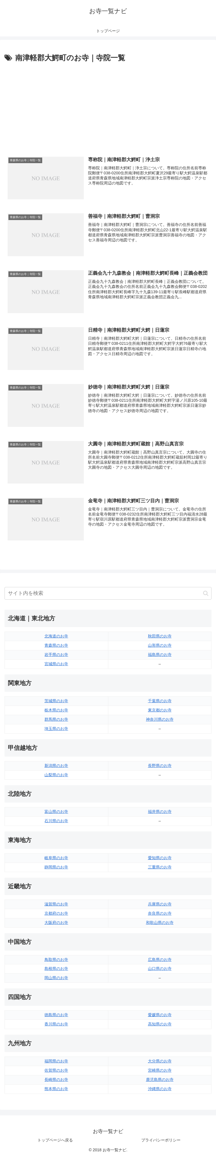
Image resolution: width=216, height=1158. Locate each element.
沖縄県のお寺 (160, 1089)
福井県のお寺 (160, 811)
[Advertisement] (108, 106)
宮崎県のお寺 (160, 1070)
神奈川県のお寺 (160, 719)
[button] (206, 593)
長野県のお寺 (160, 765)
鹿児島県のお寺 (160, 1079)
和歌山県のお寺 (160, 922)
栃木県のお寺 (56, 710)
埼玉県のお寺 (56, 728)
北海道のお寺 (56, 636)
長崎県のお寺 (56, 1079)
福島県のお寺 (160, 654)
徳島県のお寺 (56, 1015)
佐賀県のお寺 (56, 1070)
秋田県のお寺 (160, 636)
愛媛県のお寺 (160, 1015)
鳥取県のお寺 (56, 959)
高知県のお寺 (160, 1024)
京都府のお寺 (56, 913)
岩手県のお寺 (56, 654)
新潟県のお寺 (56, 765)
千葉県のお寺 (160, 701)
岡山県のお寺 (56, 978)
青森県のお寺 (56, 645)
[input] (108, 593)
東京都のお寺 (160, 710)
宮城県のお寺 (56, 664)
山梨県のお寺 (56, 775)
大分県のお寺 (160, 1061)
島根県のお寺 (56, 968)
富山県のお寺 (56, 811)
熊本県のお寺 (56, 1089)
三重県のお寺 (160, 867)
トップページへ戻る (55, 1140)
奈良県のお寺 (160, 913)
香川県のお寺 (56, 1024)
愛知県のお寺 (160, 858)
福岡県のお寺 (56, 1061)
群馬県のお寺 (56, 719)
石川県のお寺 (56, 821)
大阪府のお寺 (56, 922)
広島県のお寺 (160, 959)
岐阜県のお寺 (56, 858)
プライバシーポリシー (161, 1140)
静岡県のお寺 (56, 867)
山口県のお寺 (160, 968)
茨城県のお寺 (56, 701)
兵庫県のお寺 (160, 904)
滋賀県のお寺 (56, 904)
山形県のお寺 (160, 645)
